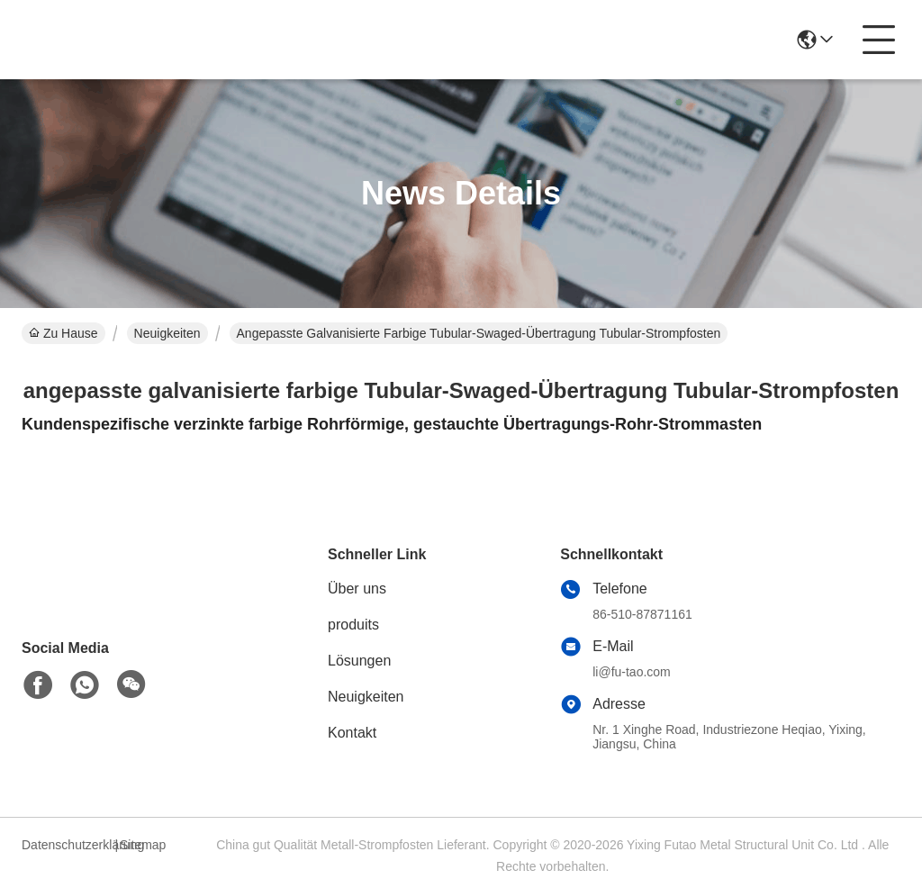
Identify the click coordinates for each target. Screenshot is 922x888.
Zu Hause (63, 333)
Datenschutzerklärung (66, 845)
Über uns (357, 588)
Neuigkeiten (167, 333)
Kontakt (352, 732)
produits (353, 624)
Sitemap (143, 845)
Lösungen (359, 660)
